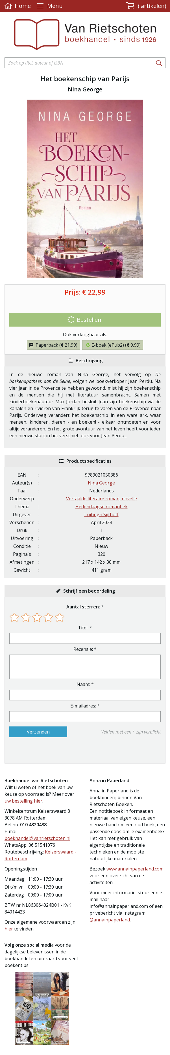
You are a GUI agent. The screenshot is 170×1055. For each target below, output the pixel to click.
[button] (146, 6)
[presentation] (45, 750)
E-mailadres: (83, 706)
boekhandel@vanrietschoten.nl (37, 838)
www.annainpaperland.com (135, 869)
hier (9, 929)
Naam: (83, 684)
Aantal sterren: (83, 607)
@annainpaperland (110, 920)
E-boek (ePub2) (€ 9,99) (113, 345)
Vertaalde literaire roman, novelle (101, 499)
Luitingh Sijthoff (101, 514)
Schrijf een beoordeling (89, 591)
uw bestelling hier (23, 801)
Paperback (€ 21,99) (53, 345)
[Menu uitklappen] (49, 6)
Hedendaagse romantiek (101, 506)
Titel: (83, 628)
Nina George (101, 483)
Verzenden (38, 732)
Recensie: (83, 649)
